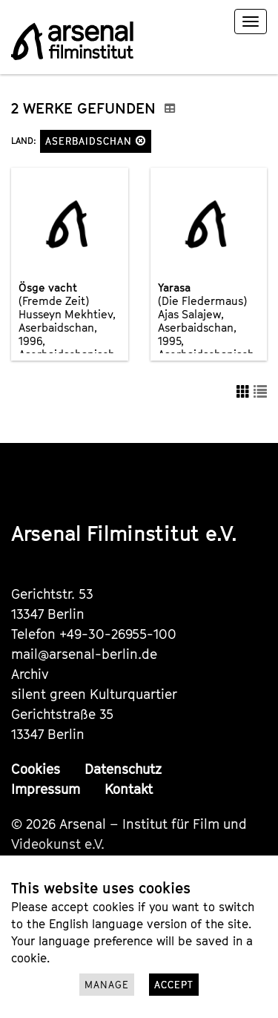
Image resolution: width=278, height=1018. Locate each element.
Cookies (35, 769)
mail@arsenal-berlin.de (84, 654)
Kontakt (129, 789)
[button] (141, 140)
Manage (107, 985)
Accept (173, 985)
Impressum (45, 789)
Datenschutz (123, 769)
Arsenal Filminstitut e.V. (124, 533)
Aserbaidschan (95, 141)
